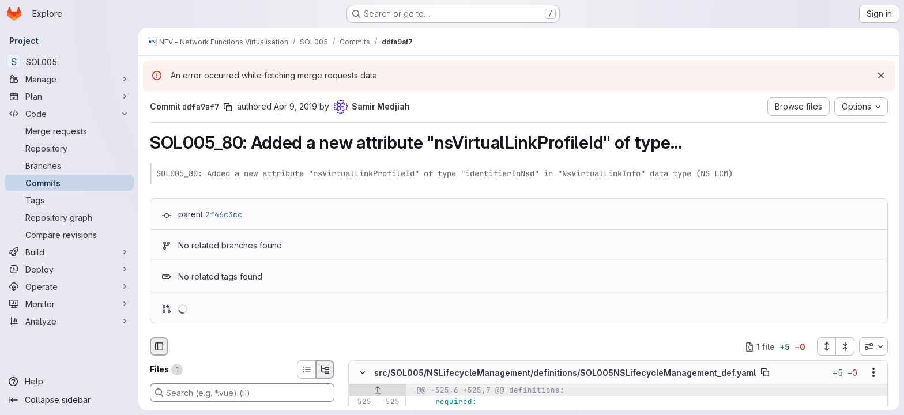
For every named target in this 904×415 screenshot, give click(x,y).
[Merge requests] (69, 131)
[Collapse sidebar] (69, 400)
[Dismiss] (881, 75)
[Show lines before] (377, 391)
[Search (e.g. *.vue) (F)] (242, 392)
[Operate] (69, 286)
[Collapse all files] (845, 346)
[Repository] (69, 148)
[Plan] (69, 96)
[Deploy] (69, 269)
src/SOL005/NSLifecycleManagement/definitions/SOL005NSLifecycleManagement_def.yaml (565, 373)
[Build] (69, 252)
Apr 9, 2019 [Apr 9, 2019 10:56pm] (295, 106)
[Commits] (69, 183)
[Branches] (69, 165)
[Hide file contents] (363, 373)
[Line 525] (361, 402)
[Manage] (69, 79)
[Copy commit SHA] (228, 107)
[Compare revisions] (69, 235)
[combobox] (873, 346)
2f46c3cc (223, 214)
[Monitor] (69, 304)
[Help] (69, 381)
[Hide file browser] (159, 346)
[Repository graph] (69, 217)
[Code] (69, 113)
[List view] (306, 369)
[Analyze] (69, 321)
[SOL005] (69, 62)
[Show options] (873, 373)
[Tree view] (325, 369)
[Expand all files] (826, 346)
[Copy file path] (765, 373)
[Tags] (69, 200)
